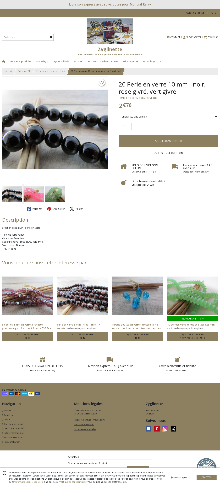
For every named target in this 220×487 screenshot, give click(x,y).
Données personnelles (85, 429)
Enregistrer (56, 209)
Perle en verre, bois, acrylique (50, 71)
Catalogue (8, 415)
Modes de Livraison (12, 437)
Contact (7, 419)
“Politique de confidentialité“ (72, 481)
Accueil (9, 71)
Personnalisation (11, 441)
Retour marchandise (13, 433)
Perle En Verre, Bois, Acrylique (138, 98)
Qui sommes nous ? (12, 424)
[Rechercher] (51, 37)
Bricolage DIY (24, 71)
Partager (34, 209)
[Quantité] (125, 126)
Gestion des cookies (84, 424)
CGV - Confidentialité (13, 428)
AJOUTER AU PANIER (168, 141)
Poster (76, 209)
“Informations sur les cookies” (28, 481)
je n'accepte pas (179, 477)
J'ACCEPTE (206, 477)
